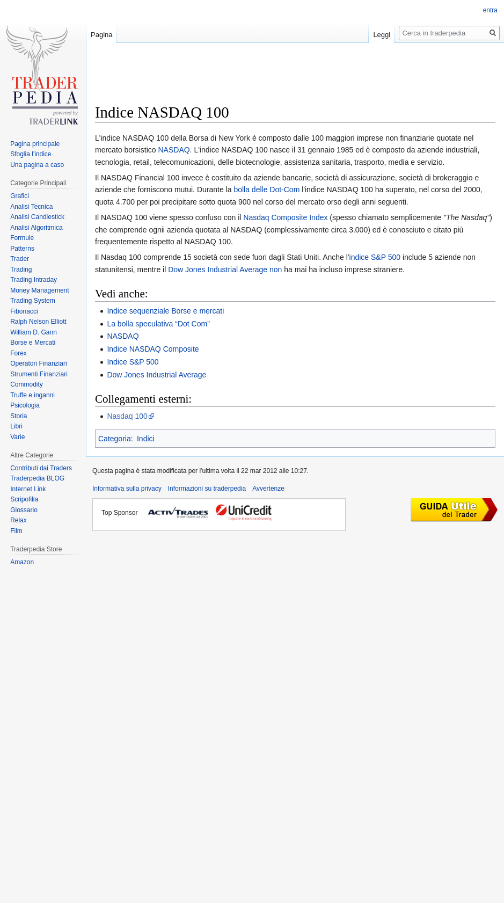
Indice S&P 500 (132, 362)
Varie (17, 437)
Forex (18, 353)
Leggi (381, 35)
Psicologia (25, 405)
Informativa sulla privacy (127, 488)
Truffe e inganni (32, 395)
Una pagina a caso (37, 165)
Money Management (39, 290)
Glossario (24, 510)
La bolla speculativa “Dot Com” (158, 323)
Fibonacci (24, 311)
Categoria (114, 438)
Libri (16, 426)
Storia (18, 416)
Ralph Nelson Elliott (38, 321)
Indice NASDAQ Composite (153, 349)
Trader (19, 259)
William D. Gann (33, 332)
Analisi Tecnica (31, 206)
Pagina (101, 35)
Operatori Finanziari (38, 363)
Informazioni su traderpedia (207, 488)
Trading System (32, 300)
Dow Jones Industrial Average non (225, 269)
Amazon (22, 562)
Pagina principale (35, 144)
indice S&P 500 (374, 257)
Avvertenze (268, 488)
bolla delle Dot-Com (266, 189)
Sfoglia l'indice (30, 154)
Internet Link (28, 489)
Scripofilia (24, 499)
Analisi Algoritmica (36, 227)
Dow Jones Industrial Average (156, 374)
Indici (146, 438)
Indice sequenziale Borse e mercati (165, 311)
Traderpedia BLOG (37, 478)
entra (490, 10)
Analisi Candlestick (37, 217)
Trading (21, 269)
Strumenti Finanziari (39, 374)
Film (16, 531)
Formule (22, 238)
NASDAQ (173, 149)
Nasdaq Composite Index (285, 217)
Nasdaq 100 (127, 416)
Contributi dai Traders (41, 468)
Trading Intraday (33, 279)
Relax (18, 520)
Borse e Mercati (32, 342)
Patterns (22, 248)
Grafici (19, 196)
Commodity (26, 384)
